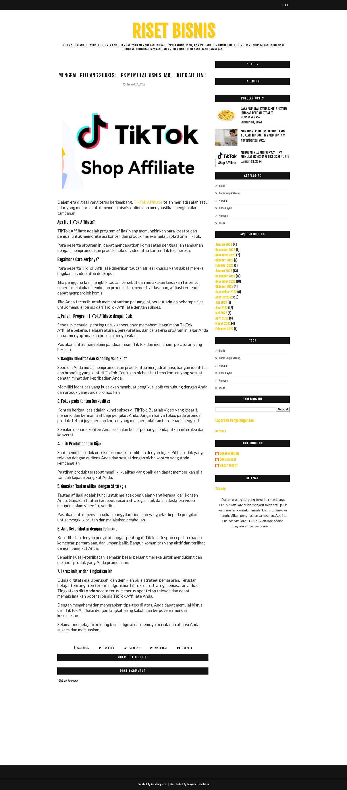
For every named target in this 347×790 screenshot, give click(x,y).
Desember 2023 (225, 250)
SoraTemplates (159, 784)
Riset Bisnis (173, 31)
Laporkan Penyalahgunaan (234, 420)
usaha (222, 223)
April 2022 (221, 318)
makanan (223, 200)
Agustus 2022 (224, 297)
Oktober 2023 (224, 260)
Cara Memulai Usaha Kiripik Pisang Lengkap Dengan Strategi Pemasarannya (264, 113)
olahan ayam (225, 208)
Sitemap (220, 488)
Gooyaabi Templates (198, 784)
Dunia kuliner (228, 459)
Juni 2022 (221, 308)
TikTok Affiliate (148, 202)
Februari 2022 (224, 329)
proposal (223, 215)
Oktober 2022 (224, 287)
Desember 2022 (225, 276)
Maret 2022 (222, 324)
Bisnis (222, 185)
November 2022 (225, 281)
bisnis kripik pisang (229, 193)
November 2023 (225, 255)
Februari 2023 (224, 265)
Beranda (220, 431)
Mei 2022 (221, 313)
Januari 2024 (223, 244)
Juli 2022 (221, 302)
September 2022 (226, 292)
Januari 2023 (223, 271)
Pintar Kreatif (228, 465)
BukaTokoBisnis (229, 453)
